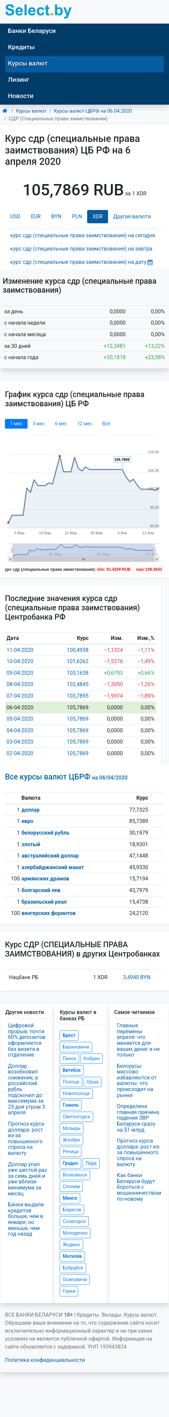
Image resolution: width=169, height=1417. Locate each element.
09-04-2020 (20, 673)
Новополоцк (76, 1093)
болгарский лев (41, 890)
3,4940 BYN (136, 977)
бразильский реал (44, 902)
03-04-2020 (20, 742)
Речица (71, 1151)
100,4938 (77, 650)
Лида (91, 1163)
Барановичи (76, 1047)
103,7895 (77, 696)
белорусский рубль (46, 833)
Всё (106, 423)
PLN (77, 216)
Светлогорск (76, 1116)
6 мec (61, 423)
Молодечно (75, 1233)
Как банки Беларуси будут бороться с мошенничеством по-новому (139, 1187)
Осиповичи (75, 1279)
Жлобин (71, 1140)
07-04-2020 (20, 696)
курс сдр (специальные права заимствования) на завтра (81, 249)
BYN (56, 216)
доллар (31, 810)
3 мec (38, 423)
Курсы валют (28, 63)
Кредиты (21, 47)
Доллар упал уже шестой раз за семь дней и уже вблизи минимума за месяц (27, 1179)
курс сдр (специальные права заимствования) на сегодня (82, 235)
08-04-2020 (20, 684)
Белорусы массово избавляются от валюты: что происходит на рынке (137, 1080)
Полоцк (71, 1081)
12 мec (84, 423)
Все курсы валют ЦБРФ (66, 776)
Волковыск (75, 1174)
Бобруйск (73, 1267)
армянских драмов (45, 878)
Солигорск (74, 1221)
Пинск (69, 1058)
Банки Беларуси (32, 31)
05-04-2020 (20, 719)
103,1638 (77, 673)
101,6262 (77, 661)
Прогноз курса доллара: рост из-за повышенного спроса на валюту (26, 1138)
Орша (92, 1081)
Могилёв (72, 1256)
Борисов (72, 1209)
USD (15, 216)
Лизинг (18, 79)
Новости (20, 96)
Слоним (71, 1186)
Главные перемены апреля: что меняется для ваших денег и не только (138, 1040)
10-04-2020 (20, 661)
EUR (35, 216)
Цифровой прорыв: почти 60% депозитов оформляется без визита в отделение (26, 1040)
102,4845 (77, 684)
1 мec (16, 423)
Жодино (71, 1244)
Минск (70, 1198)
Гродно (70, 1163)
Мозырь (72, 1128)
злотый (31, 844)
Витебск (72, 1070)
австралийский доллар (50, 856)
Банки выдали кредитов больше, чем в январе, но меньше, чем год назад (26, 1219)
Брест (69, 1035)
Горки (69, 1291)
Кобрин (91, 1058)
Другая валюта (132, 216)
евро (27, 821)
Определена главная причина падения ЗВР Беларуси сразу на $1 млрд (138, 1118)
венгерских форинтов (49, 913)
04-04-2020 (20, 730)
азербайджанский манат (53, 867)
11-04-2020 (20, 650)
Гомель (71, 1105)
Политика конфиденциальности (45, 1360)
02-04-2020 (20, 753)
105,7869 (77, 719)
